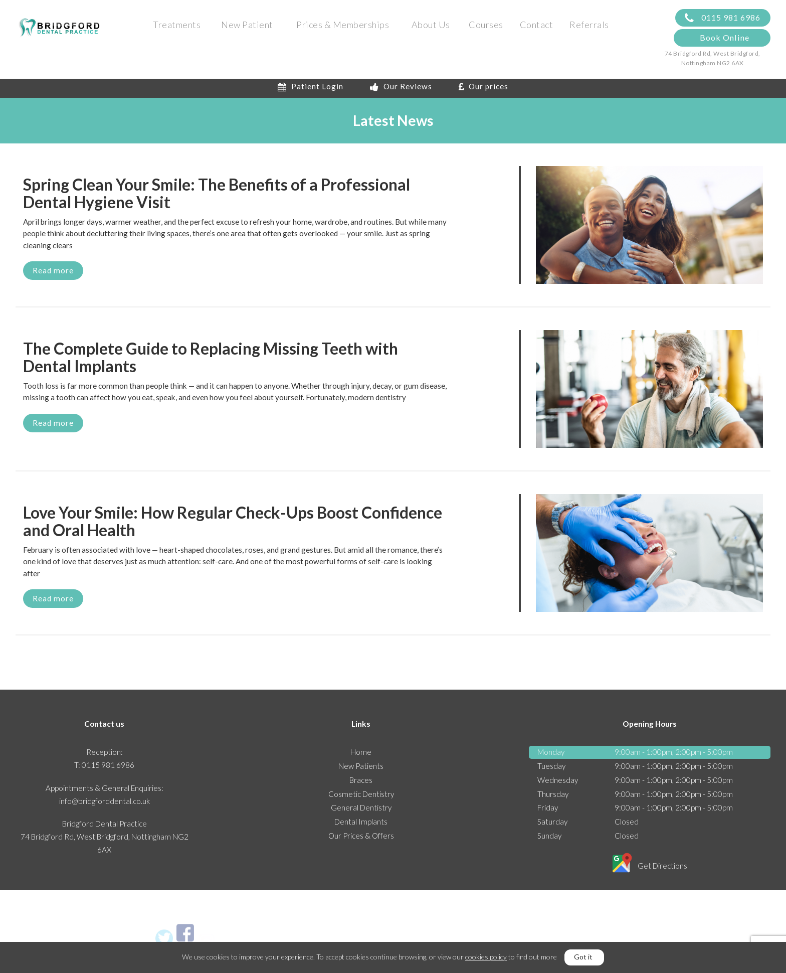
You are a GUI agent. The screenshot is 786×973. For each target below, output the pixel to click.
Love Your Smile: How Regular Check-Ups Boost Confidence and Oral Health (232, 524)
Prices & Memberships (342, 25)
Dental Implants (360, 825)
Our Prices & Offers (361, 839)
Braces (360, 782)
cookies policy (486, 956)
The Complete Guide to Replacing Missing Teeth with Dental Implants (210, 360)
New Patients (360, 769)
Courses (486, 25)
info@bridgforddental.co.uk (104, 803)
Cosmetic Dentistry (361, 796)
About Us (431, 25)
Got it (583, 956)
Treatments (177, 25)
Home (360, 755)
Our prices (483, 89)
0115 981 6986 (722, 18)
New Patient (247, 25)
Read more (53, 273)
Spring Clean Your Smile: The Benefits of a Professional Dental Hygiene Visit (216, 196)
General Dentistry (361, 811)
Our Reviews (401, 89)
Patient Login (310, 89)
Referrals (589, 25)
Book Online (724, 38)
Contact (536, 25)
